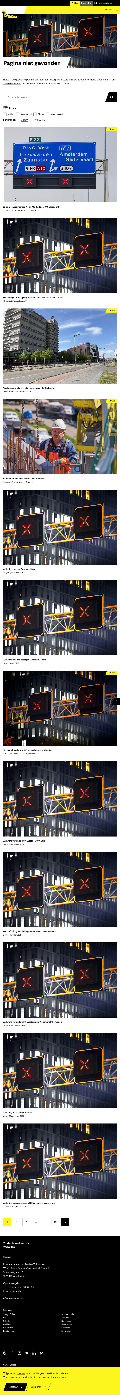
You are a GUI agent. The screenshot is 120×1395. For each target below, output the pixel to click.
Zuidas (75, 3)
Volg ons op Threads (4, 1353)
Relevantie (39, 120)
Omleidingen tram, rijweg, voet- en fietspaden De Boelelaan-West (33, 297)
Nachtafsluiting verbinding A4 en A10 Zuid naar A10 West (29, 931)
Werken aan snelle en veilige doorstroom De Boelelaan (28, 388)
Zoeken (111, 97)
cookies (21, 1373)
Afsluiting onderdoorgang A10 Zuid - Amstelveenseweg (29, 1203)
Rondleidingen (9, 1331)
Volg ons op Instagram (19, 1353)
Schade (6, 1321)
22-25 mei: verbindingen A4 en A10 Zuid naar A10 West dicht (31, 207)
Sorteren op (9, 120)
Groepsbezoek (9, 1327)
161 (55, 1222)
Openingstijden (11, 1283)
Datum (24, 119)
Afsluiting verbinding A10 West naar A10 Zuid (24, 841)
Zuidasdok (86, 3)
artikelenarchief (12, 83)
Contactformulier (12, 1291)
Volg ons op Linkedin (34, 1353)
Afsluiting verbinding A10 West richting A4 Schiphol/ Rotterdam (32, 1022)
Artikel (11, 114)
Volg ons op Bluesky (41, 1353)
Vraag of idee (9, 1314)
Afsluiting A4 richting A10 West (17, 1112)
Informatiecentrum (103, 3)
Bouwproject (26, 114)
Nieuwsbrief (66, 1321)
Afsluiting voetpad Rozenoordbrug (19, 569)
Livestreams (66, 1324)
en (110, 9)
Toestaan (13, 1386)
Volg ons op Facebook (12, 1353)
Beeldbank (66, 1331)
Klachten (7, 1317)
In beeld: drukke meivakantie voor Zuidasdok (24, 479)
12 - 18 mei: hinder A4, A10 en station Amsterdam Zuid (28, 750)
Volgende (65, 1222)
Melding (7, 1324)
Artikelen (65, 1317)
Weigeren (36, 1386)
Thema (41, 114)
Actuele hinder (68, 1314)
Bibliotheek (66, 1327)
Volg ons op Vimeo (26, 1353)
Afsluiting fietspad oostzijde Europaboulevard (24, 660)
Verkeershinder (57, 114)
